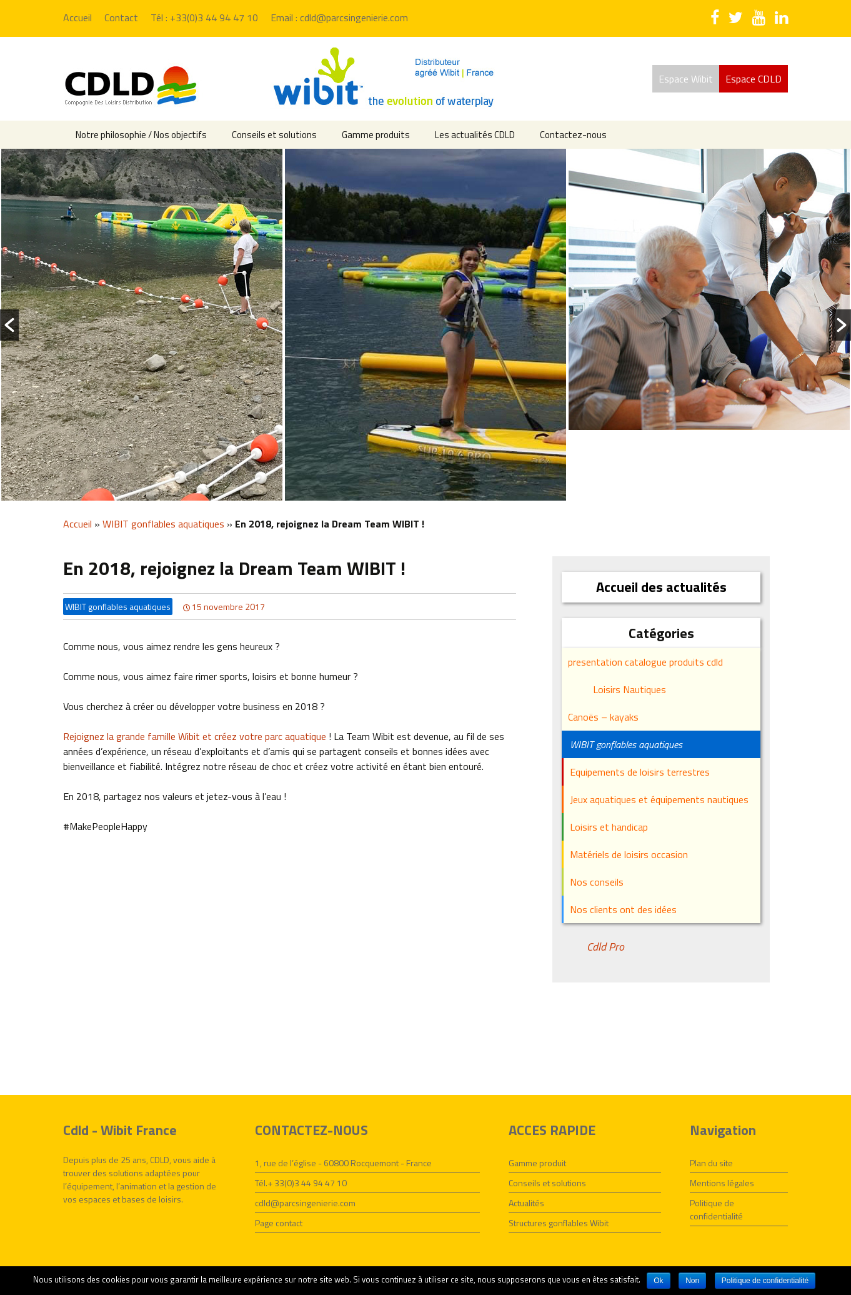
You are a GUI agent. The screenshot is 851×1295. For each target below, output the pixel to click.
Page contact (278, 1222)
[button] (9, 325)
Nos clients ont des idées (623, 909)
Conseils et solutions (274, 135)
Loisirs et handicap (609, 826)
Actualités (526, 1202)
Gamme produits (376, 135)
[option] (141, 325)
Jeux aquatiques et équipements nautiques (659, 799)
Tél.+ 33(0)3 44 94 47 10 (301, 1182)
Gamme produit (537, 1162)
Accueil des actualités (661, 587)
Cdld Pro (605, 946)
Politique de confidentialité (716, 1209)
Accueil (77, 17)
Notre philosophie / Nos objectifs (141, 135)
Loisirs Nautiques (629, 689)
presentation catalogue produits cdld (645, 661)
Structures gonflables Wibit (559, 1222)
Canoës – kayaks (603, 716)
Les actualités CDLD (475, 135)
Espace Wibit (686, 78)
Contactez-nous (573, 135)
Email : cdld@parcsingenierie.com (339, 17)
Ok (658, 1280)
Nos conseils (597, 881)
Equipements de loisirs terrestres (640, 771)
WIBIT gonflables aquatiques (163, 523)
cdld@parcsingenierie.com (305, 1202)
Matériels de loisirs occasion (629, 854)
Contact (121, 17)
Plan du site (711, 1162)
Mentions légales (722, 1182)
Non (692, 1280)
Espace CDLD (753, 78)
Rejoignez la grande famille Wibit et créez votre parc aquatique (194, 736)
